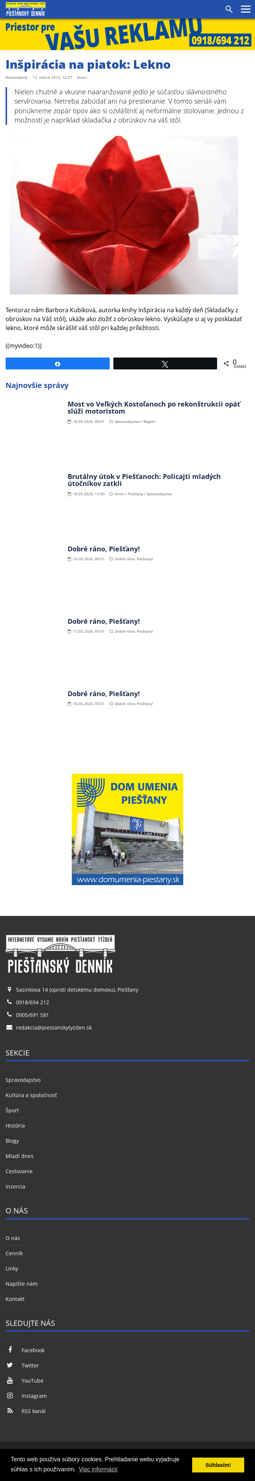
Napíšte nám (22, 1283)
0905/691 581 (32, 1014)
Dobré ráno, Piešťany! (104, 548)
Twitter (22, 1365)
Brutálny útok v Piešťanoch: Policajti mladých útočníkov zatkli (144, 480)
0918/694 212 (32, 1002)
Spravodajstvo (23, 1079)
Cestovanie (19, 1171)
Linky (12, 1268)
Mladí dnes (19, 1155)
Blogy (12, 1140)
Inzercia (15, 1186)
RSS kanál (26, 1411)
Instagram (26, 1395)
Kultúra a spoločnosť (31, 1095)
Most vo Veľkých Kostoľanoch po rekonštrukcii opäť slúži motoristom (154, 407)
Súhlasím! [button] (218, 1465)
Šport (12, 1110)
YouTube (24, 1380)
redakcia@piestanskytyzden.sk (54, 1027)
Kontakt (15, 1298)
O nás (13, 1238)
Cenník (14, 1253)
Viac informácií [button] (98, 1469)
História (15, 1125)
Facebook (25, 1350)
